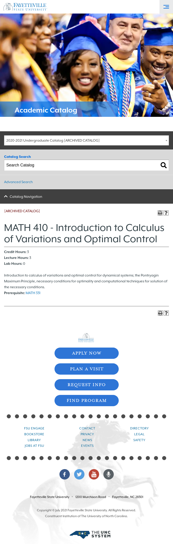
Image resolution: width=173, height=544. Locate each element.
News (87, 440)
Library (34, 440)
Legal (139, 434)
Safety (139, 440)
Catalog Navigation (26, 197)
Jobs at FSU (34, 445)
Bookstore (34, 434)
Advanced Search (18, 182)
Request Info (86, 384)
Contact (87, 428)
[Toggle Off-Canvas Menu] (166, 7)
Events (87, 445)
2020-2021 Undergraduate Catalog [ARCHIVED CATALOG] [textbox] (53, 140)
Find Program (86, 400)
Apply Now (86, 352)
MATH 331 (33, 293)
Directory (139, 428)
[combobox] (86, 140)
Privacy (87, 434)
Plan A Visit (86, 368)
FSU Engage (34, 428)
